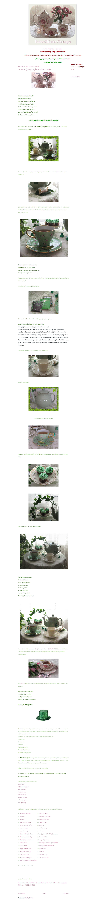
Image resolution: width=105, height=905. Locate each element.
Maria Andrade (23, 845)
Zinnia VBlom (23, 842)
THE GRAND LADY (44, 857)
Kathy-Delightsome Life (25, 851)
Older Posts (66, 893)
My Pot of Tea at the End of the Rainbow (48, 842)
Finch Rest (41, 831)
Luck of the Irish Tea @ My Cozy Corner (48, 834)
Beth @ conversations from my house (28, 860)
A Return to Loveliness (23, 787)
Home (43, 893)
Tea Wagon (41, 851)
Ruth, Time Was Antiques (45, 816)
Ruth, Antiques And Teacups (26, 840)
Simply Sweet (21, 784)
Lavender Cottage (24, 831)
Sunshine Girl (42, 848)
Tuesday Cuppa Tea (22, 797)
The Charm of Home (24, 854)
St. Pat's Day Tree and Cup (26, 825)
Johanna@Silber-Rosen (25, 813)
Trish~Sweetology (43, 828)
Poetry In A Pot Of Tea (25, 822)
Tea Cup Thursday (22, 802)
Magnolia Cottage (43, 854)
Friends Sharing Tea (22, 800)
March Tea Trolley (43, 813)
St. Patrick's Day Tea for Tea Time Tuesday (34, 69)
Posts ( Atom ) (29, 898)
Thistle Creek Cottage (44, 819)
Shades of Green (42, 822)
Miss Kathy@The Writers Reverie (46, 845)
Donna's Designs (24, 828)
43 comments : (29, 885)
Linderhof (41, 825)
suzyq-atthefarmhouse (44, 840)
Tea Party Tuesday (22, 794)
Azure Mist (22, 816)
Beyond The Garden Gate (25, 857)
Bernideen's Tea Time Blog (26, 837)
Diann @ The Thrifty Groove (26, 834)
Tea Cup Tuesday (22, 789)
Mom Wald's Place (43, 837)
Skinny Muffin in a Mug (25, 848)
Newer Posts (21, 893)
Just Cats (22, 819)
